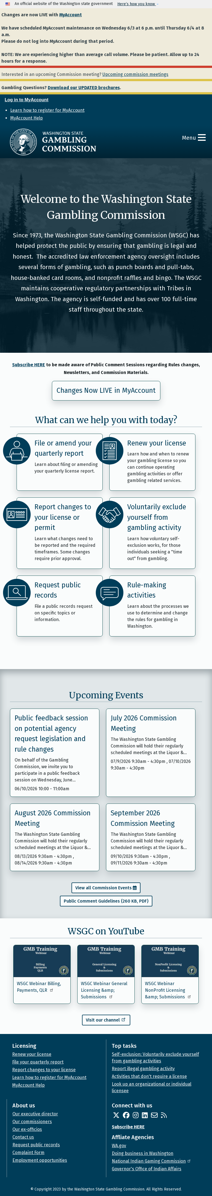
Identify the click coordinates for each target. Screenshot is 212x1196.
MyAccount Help (26, 118)
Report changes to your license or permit (63, 517)
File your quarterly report (37, 1062)
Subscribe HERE (28, 364)
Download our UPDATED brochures (84, 87)
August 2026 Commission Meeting (53, 818)
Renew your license (156, 443)
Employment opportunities (39, 1160)
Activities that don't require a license (149, 1076)
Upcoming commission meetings (135, 74)
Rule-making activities (146, 590)
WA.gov (119, 1145)
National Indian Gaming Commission (151, 1161)
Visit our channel (106, 1019)
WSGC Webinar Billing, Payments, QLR (39, 987)
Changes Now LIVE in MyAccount (106, 390)
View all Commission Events (103, 887)
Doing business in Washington (142, 1153)
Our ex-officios (27, 1129)
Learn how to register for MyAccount (47, 110)
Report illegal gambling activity (143, 1068)
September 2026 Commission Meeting (143, 818)
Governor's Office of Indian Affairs (146, 1168)
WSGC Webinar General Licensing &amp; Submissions (104, 990)
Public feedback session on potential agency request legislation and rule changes (51, 734)
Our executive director (35, 1114)
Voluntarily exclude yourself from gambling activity (156, 517)
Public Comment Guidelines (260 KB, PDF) (106, 901)
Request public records (58, 590)
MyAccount (70, 14)
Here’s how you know (136, 4)
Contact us (23, 1137)
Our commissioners (32, 1121)
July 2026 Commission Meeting (144, 723)
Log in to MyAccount (26, 99)
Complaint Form (28, 1152)
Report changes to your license (44, 1069)
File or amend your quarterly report (63, 448)
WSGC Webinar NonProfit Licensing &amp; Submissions (168, 990)
